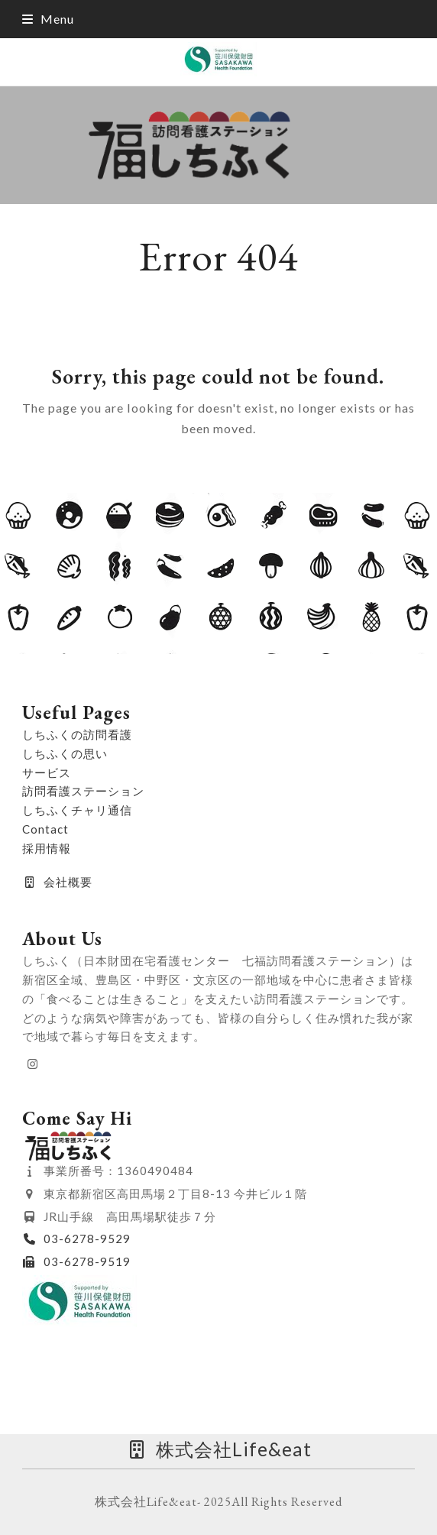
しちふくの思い (65, 753)
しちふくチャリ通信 (77, 810)
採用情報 (46, 848)
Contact (45, 829)
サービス (46, 772)
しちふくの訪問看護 (77, 734)
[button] (48, 18)
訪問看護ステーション (83, 791)
